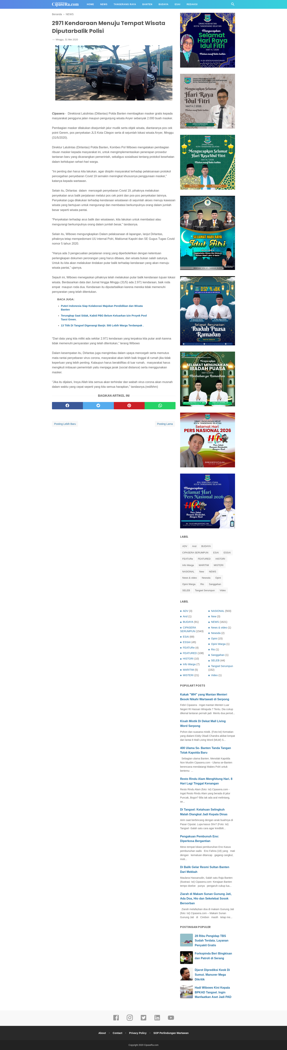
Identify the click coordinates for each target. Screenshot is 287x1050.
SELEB (186, 590)
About (102, 1033)
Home (90, 4)
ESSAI (227, 552)
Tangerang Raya (125, 4)
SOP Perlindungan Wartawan (171, 1033)
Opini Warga (188, 584)
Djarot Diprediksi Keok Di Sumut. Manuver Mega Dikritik (212, 974)
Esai (177, 4)
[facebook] (67, 405)
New (201, 571)
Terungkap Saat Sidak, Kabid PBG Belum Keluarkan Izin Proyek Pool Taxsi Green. (104, 317)
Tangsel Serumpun (205, 590)
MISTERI (218, 565)
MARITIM (204, 565)
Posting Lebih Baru (65, 423)
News (103, 4)
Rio (202, 584)
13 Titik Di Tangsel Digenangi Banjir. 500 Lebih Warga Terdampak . (102, 325)
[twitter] (98, 405)
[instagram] (129, 1020)
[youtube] (171, 1020)
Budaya (164, 4)
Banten (147, 4)
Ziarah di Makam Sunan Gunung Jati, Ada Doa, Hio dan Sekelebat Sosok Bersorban (206, 898)
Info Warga (188, 565)
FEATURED (204, 558)
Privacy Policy (138, 1033)
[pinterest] (129, 405)
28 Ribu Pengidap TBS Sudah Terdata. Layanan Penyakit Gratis (211, 940)
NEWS (212, 571)
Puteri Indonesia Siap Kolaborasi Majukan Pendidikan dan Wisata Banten (102, 307)
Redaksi (192, 4)
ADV (184, 546)
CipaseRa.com (151, 1045)
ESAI (216, 552)
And (194, 546)
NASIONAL (188, 571)
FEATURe (187, 558)
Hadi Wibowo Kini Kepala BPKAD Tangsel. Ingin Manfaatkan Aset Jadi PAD (213, 992)
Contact (117, 1033)
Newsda (206, 577)
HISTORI (220, 558)
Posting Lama (165, 423)
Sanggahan (215, 584)
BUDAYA (206, 546)
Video (223, 590)
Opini (218, 577)
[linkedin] (157, 1020)
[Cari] (233, 5)
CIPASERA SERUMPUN (195, 552)
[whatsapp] (160, 405)
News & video (189, 577)
